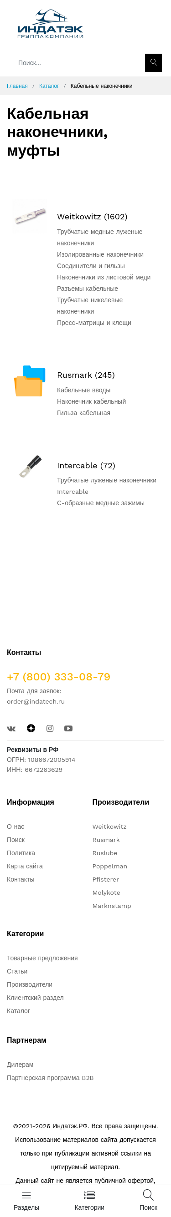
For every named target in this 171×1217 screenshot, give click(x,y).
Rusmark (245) (86, 375)
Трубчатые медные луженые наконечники (100, 237)
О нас (15, 826)
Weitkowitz (110, 826)
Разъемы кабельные (87, 288)
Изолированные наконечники (100, 254)
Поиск (16, 839)
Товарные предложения (42, 958)
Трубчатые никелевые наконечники (90, 305)
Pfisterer (106, 879)
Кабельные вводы (83, 390)
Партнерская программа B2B (50, 1077)
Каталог (49, 86)
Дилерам (20, 1064)
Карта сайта (25, 866)
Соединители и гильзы (91, 265)
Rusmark (106, 839)
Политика (21, 853)
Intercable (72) (86, 465)
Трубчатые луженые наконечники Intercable (106, 486)
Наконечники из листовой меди (103, 277)
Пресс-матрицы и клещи (94, 322)
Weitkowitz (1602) (92, 216)
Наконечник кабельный (91, 401)
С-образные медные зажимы (101, 503)
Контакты (20, 879)
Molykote (106, 892)
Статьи (17, 971)
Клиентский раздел (35, 997)
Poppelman (110, 866)
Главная (17, 86)
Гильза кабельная (83, 412)
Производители (29, 984)
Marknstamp (112, 905)
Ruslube (105, 853)
